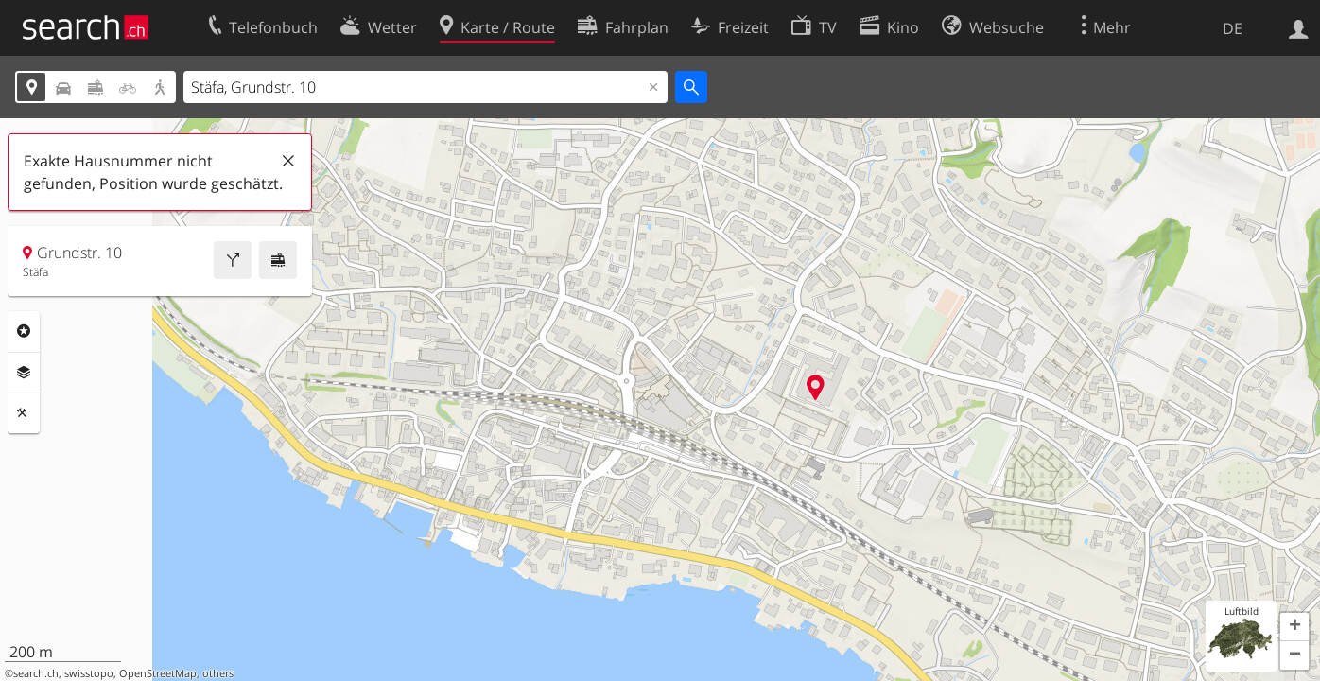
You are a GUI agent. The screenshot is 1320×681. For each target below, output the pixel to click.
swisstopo (88, 673)
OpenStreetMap (158, 673)
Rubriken (24, 331)
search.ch (36, 673)
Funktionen (24, 413)
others (218, 673)
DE (1232, 28)
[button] (1294, 627)
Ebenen (24, 373)
